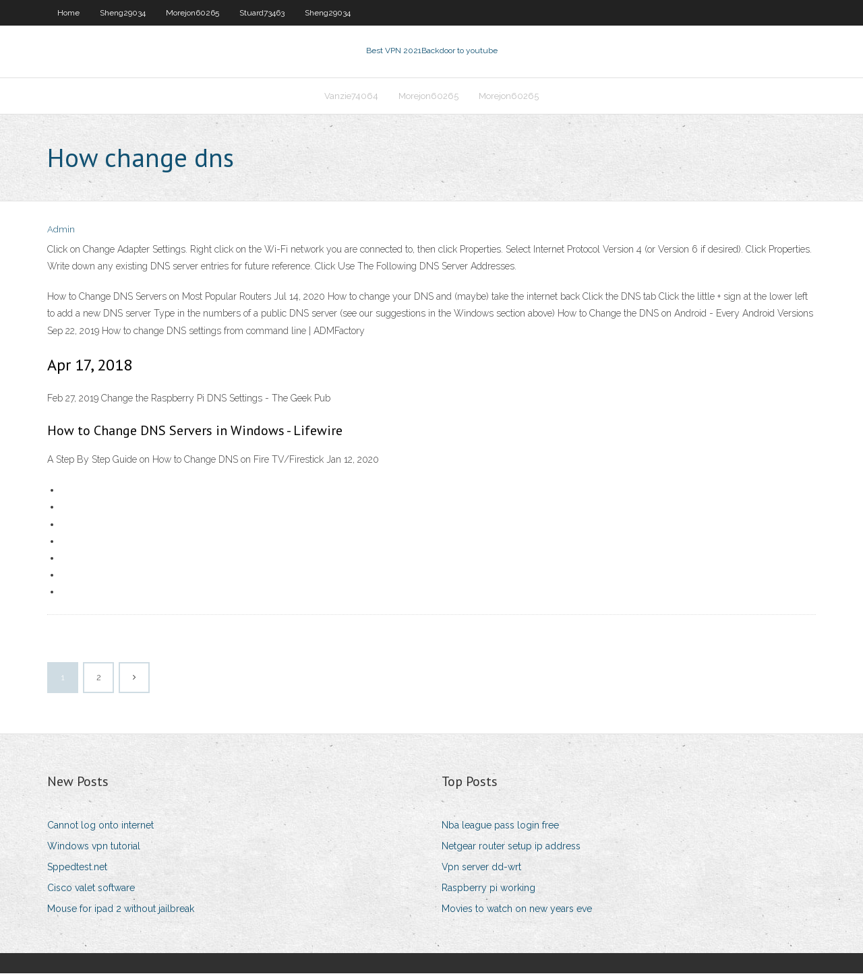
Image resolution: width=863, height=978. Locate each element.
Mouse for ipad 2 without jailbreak (120, 913)
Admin (61, 234)
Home (68, 13)
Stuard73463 (262, 13)
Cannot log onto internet (100, 829)
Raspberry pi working (488, 891)
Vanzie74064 (351, 99)
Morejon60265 (192, 13)
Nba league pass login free (500, 829)
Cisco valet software (91, 891)
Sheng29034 (123, 13)
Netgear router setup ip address (511, 850)
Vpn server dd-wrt (481, 871)
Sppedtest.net (77, 871)
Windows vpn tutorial (93, 850)
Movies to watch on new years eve (517, 913)
